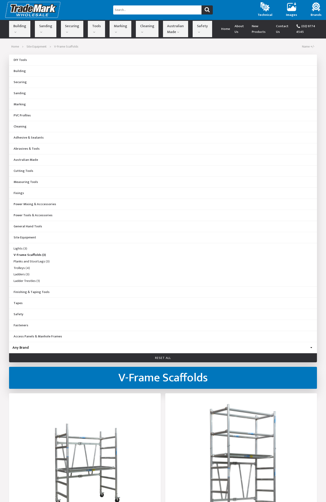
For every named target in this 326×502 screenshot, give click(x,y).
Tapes (18, 303)
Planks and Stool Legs (32, 261)
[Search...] (157, 9)
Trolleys (22, 268)
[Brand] (163, 347)
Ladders (21, 274)
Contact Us (281, 29)
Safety (151, 28)
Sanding (33, 28)
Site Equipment (36, 46)
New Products (257, 29)
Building (15, 28)
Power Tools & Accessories (33, 215)
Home (219, 29)
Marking (85, 28)
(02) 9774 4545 (307, 29)
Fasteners (21, 325)
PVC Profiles (22, 115)
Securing (52, 28)
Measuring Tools (26, 182)
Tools (69, 28)
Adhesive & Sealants (29, 137)
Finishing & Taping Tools (32, 292)
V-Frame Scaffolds (30, 255)
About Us (235, 29)
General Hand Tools (28, 226)
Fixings (19, 193)
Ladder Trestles (27, 281)
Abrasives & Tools (27, 148)
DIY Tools (20, 60)
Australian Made (129, 28)
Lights (20, 248)
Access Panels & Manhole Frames (38, 336)
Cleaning (104, 28)
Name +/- (308, 46)
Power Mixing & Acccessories (35, 204)
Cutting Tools (23, 171)
